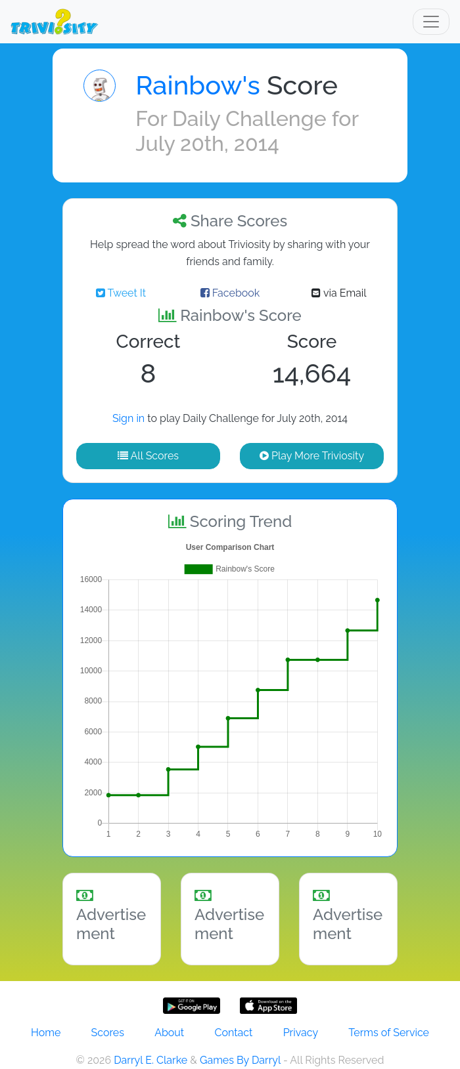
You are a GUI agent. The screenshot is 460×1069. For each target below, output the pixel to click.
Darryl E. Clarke (150, 1060)
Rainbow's (197, 85)
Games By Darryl (240, 1060)
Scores (107, 1032)
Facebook (230, 293)
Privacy (300, 1032)
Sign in (128, 418)
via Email (338, 293)
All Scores (148, 456)
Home (45, 1032)
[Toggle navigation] (431, 22)
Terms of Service (388, 1032)
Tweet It (121, 293)
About (169, 1032)
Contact (233, 1032)
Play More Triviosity (312, 456)
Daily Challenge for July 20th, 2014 (246, 131)
